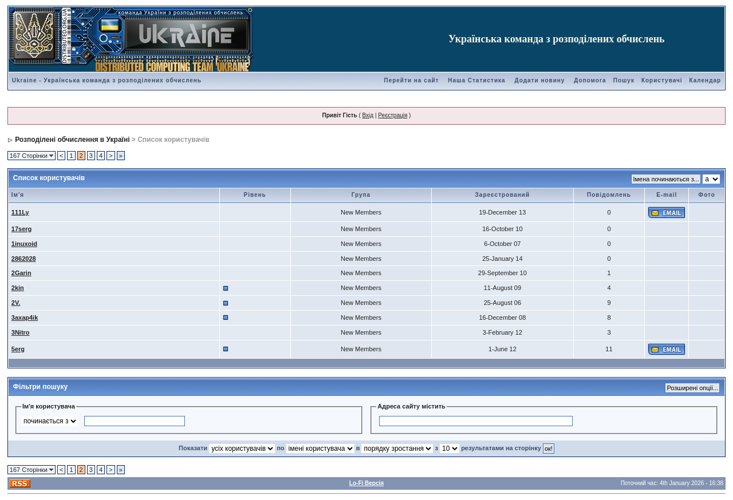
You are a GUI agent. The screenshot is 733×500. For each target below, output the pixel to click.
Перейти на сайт (411, 80)
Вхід (368, 115)
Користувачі (662, 80)
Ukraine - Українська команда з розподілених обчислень (107, 80)
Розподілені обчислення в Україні (72, 140)
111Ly (20, 212)
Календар (705, 80)
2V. (16, 302)
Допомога (590, 80)
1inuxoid (24, 243)
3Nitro (20, 332)
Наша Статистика (476, 80)
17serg (21, 228)
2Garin (21, 272)
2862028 (23, 258)
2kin (17, 287)
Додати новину (539, 80)
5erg (18, 349)
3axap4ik (24, 317)
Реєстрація (392, 115)
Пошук (624, 80)
